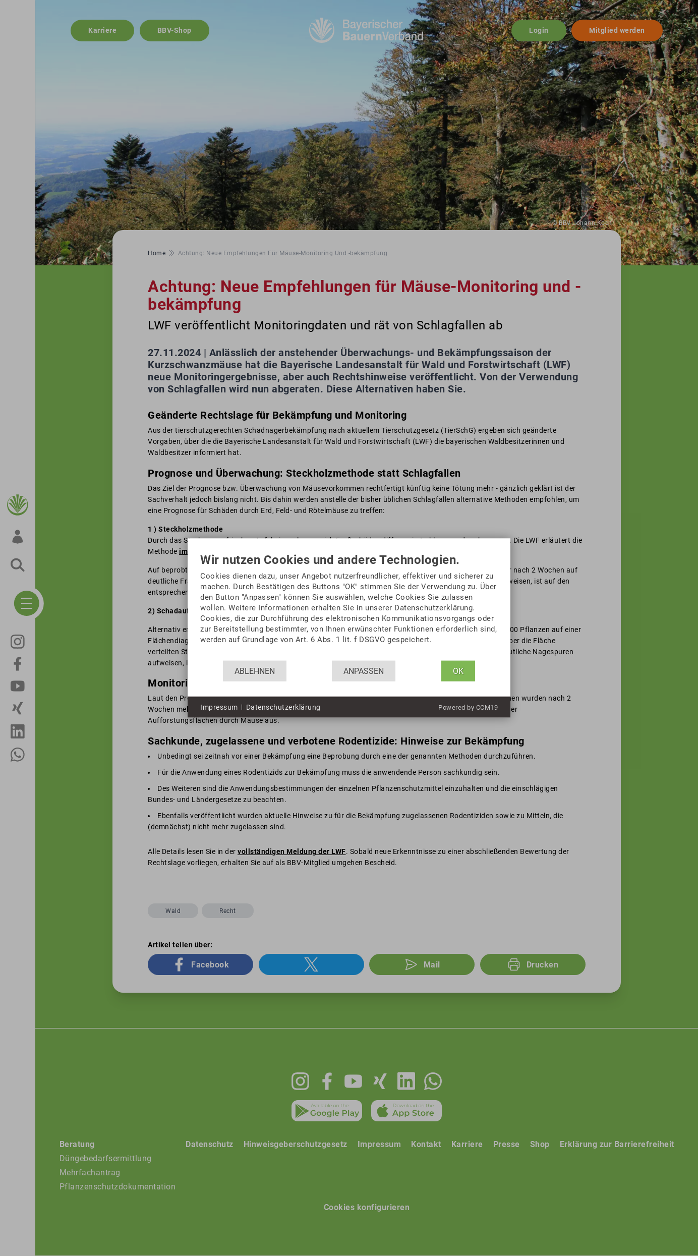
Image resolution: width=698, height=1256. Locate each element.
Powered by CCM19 (468, 707)
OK (458, 670)
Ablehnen (255, 670)
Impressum (219, 707)
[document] (349, 607)
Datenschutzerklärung (283, 707)
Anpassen (363, 670)
